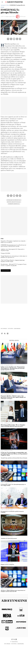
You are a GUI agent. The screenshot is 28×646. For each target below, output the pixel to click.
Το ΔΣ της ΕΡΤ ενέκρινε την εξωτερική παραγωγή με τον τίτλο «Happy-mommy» (13, 485)
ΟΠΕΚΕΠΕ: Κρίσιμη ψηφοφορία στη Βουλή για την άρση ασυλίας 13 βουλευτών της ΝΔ (13, 246)
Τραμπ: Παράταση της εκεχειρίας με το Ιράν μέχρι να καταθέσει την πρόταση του (14, 257)
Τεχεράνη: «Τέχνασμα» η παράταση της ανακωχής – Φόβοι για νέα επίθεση (13, 241)
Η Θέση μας (23, 16)
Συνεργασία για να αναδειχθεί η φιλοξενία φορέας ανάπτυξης (12, 512)
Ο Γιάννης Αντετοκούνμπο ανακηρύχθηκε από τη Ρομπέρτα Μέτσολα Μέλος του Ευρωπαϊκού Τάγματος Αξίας (14, 454)
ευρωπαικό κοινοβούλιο (14, 200)
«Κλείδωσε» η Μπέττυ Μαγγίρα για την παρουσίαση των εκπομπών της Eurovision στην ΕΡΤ (13, 591)
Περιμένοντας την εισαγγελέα (7, 564)
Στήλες (7, 5)
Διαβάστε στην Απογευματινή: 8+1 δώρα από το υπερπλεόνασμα (12, 250)
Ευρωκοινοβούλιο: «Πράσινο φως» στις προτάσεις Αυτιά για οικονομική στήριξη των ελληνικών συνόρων (13, 397)
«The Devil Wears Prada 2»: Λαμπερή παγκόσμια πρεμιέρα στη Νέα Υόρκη (13, 261)
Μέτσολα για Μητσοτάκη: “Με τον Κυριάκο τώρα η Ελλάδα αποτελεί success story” (13, 425)
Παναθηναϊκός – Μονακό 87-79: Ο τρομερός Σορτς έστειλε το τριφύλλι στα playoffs (14, 265)
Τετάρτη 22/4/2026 (5, 253)
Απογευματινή (3, 5)
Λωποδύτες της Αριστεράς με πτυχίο (9, 538)
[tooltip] (8, 39)
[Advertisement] (14, 221)
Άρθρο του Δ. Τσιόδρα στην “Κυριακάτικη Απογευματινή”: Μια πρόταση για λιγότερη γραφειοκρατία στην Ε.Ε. (13, 368)
